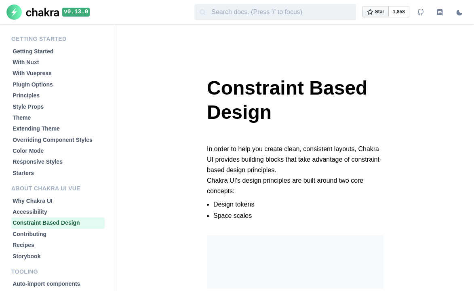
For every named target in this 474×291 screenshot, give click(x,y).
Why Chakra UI (33, 201)
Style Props (28, 106)
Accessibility (30, 212)
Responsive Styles (38, 161)
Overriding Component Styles (53, 140)
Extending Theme (36, 128)
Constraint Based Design (46, 222)
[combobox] (275, 12)
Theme (22, 117)
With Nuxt (26, 62)
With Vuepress (32, 73)
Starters (23, 173)
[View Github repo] (421, 13)
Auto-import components (46, 283)
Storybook (26, 256)
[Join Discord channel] (440, 13)
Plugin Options (33, 84)
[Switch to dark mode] (459, 13)
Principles (26, 95)
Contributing (29, 234)
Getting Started (33, 51)
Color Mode (28, 151)
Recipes (23, 245)
